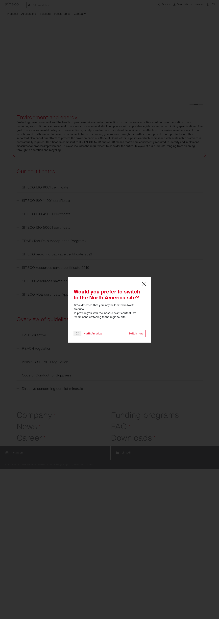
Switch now (135, 333)
